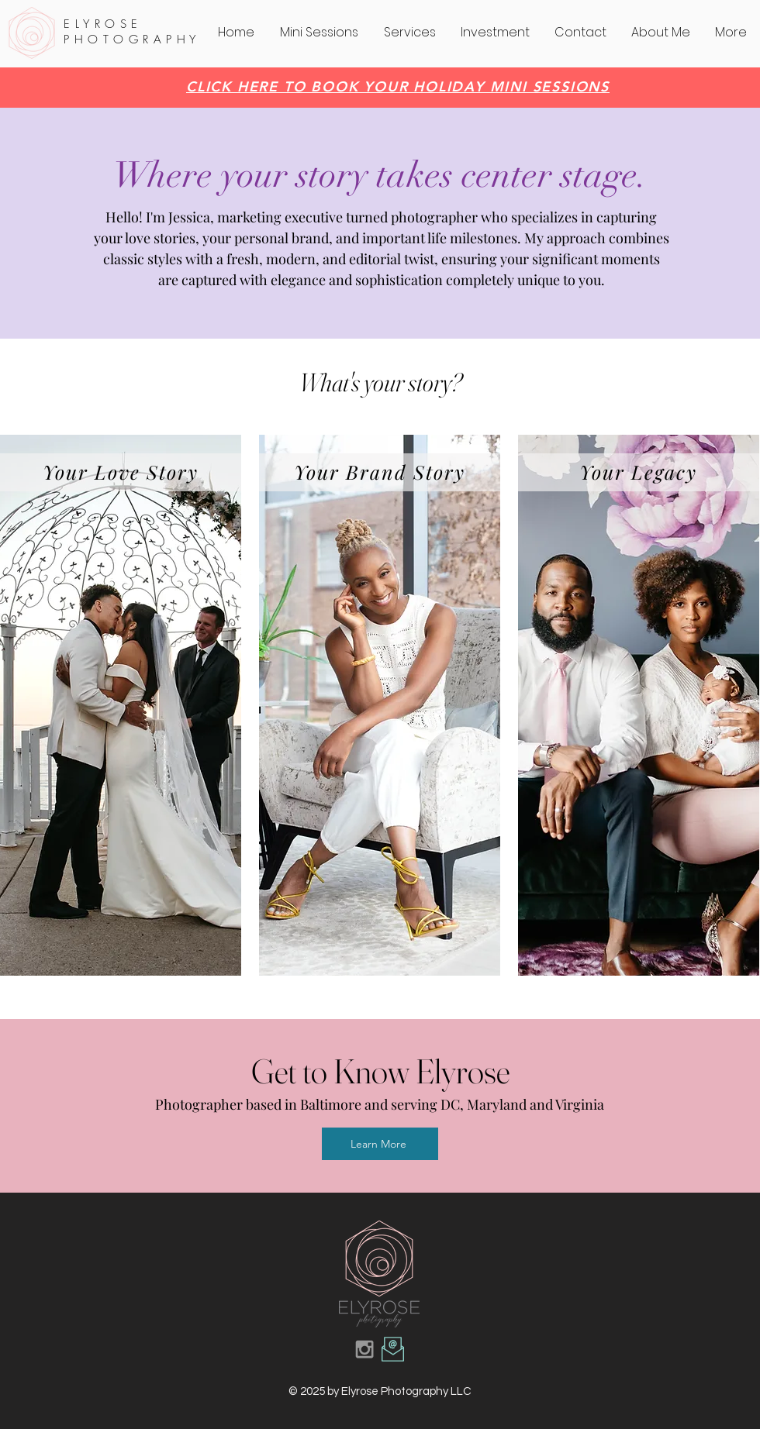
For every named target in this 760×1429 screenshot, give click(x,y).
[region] (120, 705)
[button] (410, 32)
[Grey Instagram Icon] (364, 1349)
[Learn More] (380, 1144)
